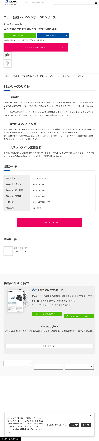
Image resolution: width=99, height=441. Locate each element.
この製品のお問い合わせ (16, 46)
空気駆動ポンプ (28, 73)
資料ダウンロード (19, 35)
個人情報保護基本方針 (21, 429)
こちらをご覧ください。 (66, 297)
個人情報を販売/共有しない (10, 439)
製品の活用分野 (17, 344)
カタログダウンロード (80, 310)
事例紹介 (48, 344)
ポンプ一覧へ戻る (46, 258)
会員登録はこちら (42, 40)
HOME (7, 73)
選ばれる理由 (79, 344)
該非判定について (53, 35)
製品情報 (15, 73)
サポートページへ (49, 333)
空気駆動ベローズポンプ (46, 73)
